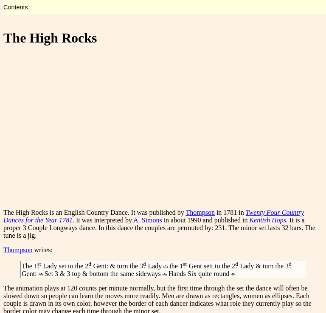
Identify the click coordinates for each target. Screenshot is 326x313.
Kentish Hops (267, 220)
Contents (15, 7)
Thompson (199, 212)
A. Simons (147, 220)
